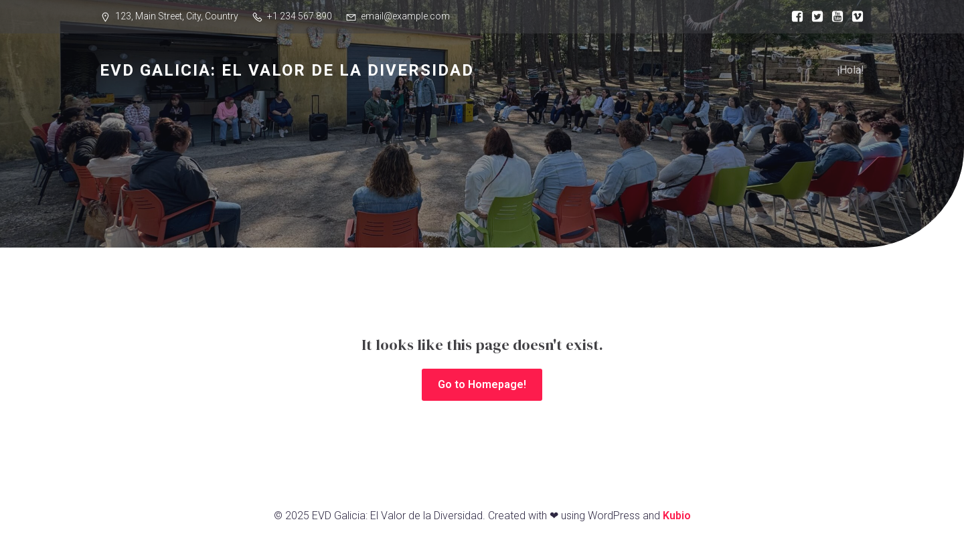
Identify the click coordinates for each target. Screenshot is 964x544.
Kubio (677, 515)
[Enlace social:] (794, 17)
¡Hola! (850, 70)
